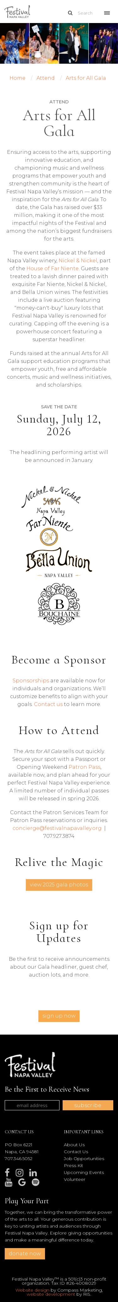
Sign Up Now (59, 1016)
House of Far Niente (52, 268)
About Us (74, 1144)
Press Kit (73, 1165)
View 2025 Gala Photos (59, 885)
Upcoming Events (84, 1172)
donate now (25, 1254)
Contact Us (76, 1151)
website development (51, 1294)
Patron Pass (84, 767)
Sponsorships (31, 681)
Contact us (48, 704)
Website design (32, 1290)
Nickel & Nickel (78, 261)
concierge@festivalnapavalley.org (57, 828)
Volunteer (74, 1179)
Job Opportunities (84, 1158)
